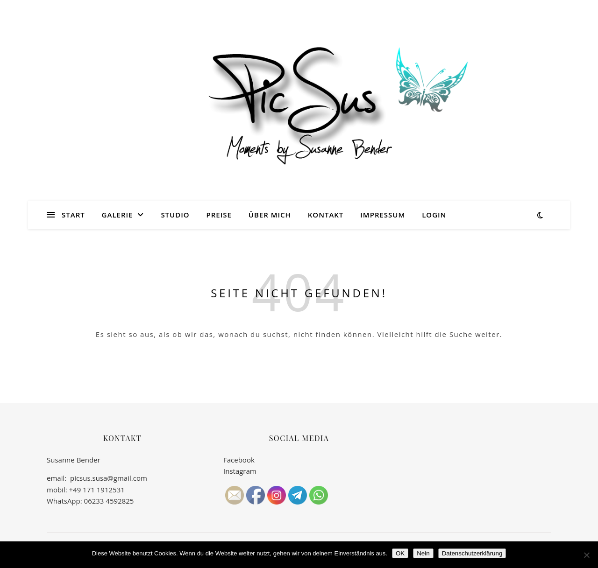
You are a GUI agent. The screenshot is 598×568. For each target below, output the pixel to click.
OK (400, 553)
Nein (423, 553)
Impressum (382, 214)
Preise (219, 214)
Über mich (270, 214)
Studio (175, 214)
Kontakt (326, 214)
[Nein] (586, 555)
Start (73, 214)
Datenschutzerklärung (472, 553)
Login (434, 214)
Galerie (117, 214)
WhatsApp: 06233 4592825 (90, 500)
